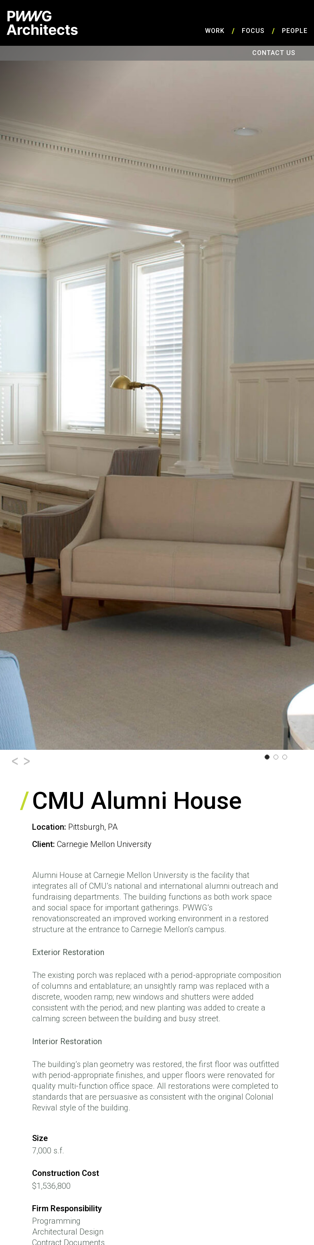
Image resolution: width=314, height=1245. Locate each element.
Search (306, 53)
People (295, 31)
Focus (253, 31)
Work (215, 31)
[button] (15, 761)
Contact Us (274, 53)
